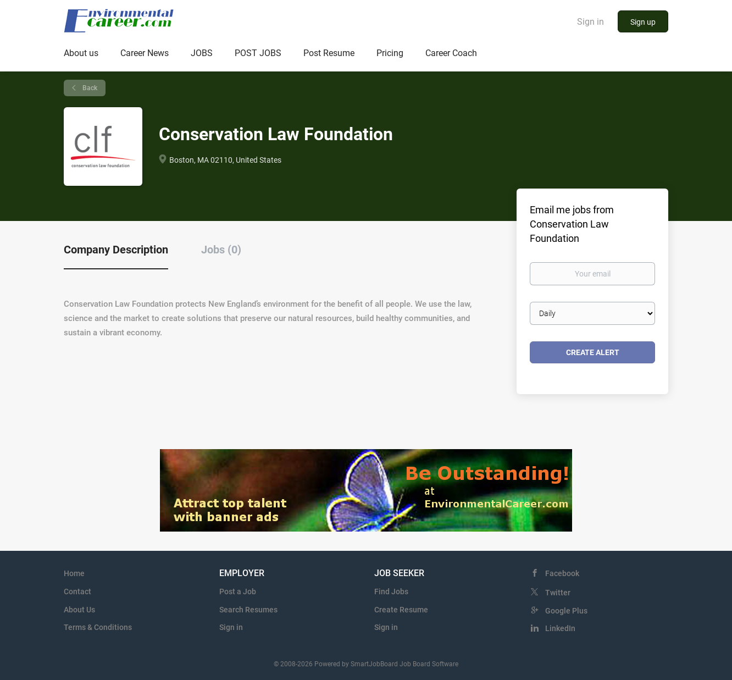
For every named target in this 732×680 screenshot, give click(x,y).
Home (74, 573)
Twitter (557, 592)
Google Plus (566, 610)
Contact (77, 591)
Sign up (643, 22)
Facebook (562, 573)
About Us (79, 609)
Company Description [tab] (116, 249)
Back (89, 88)
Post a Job (237, 591)
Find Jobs (391, 591)
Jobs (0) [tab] (221, 249)
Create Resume (401, 609)
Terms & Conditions (98, 627)
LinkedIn (560, 628)
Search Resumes (248, 609)
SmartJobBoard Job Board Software (404, 664)
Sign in (590, 21)
